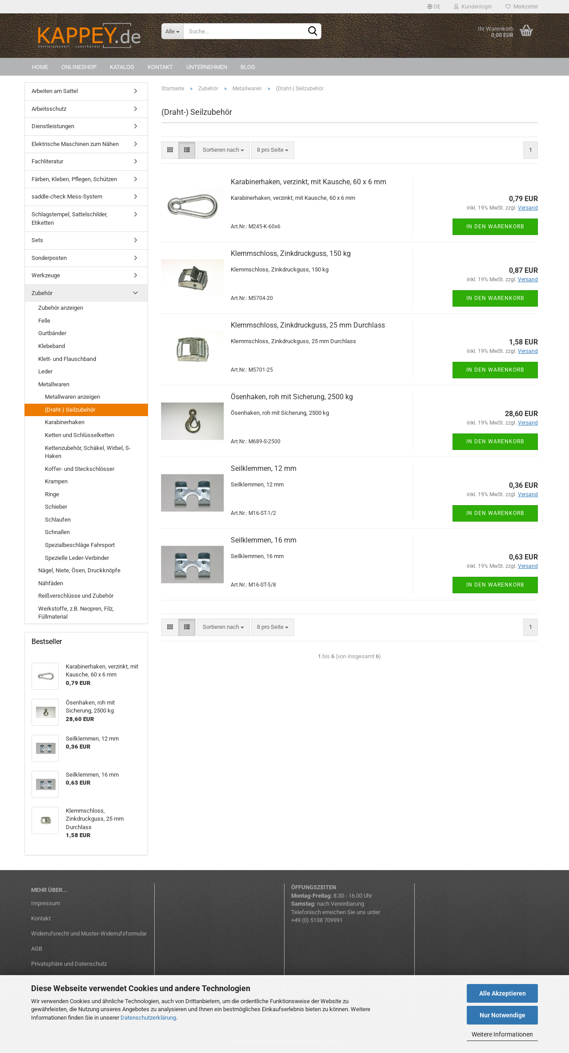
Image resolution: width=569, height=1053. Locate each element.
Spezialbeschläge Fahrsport (80, 545)
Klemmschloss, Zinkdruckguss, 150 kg (291, 253)
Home (40, 67)
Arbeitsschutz (49, 108)
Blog (247, 67)
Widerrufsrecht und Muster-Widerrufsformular (89, 933)
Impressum (45, 903)
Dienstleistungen (53, 126)
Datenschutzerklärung (148, 1017)
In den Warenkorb (495, 226)
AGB (36, 948)
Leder (45, 371)
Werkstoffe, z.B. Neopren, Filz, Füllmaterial (76, 612)
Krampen (56, 481)
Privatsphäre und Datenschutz (69, 963)
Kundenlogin (473, 7)
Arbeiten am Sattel (55, 91)
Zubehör (42, 293)
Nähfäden (50, 583)
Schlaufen (58, 519)
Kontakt (160, 67)
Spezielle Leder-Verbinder (77, 558)
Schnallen (57, 532)
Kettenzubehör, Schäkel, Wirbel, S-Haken (88, 452)
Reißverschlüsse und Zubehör (75, 595)
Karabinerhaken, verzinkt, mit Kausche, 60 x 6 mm (308, 182)
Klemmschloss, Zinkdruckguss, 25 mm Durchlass (308, 325)
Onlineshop (78, 67)
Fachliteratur (47, 161)
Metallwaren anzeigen (72, 396)
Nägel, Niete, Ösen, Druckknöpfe (79, 570)
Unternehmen (206, 67)
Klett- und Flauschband (67, 359)
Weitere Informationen (502, 1034)
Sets (37, 240)
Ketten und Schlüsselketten (79, 435)
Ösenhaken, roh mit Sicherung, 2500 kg (292, 397)
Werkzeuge (46, 275)
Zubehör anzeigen (60, 307)
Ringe (52, 494)
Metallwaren (53, 384)
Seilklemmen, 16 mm (264, 540)
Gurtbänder (52, 333)
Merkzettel (521, 7)
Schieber (56, 506)
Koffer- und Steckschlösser (79, 469)
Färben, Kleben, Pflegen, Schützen (74, 179)
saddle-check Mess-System (67, 196)
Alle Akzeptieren (502, 993)
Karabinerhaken (64, 422)
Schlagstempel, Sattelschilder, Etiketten (70, 218)
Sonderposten (49, 258)
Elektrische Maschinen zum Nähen (75, 144)
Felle (44, 320)
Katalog (122, 67)
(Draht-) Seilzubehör (70, 409)
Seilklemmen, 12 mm (264, 468)
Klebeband (51, 346)
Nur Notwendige (502, 1015)
